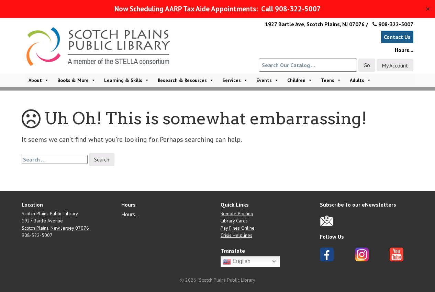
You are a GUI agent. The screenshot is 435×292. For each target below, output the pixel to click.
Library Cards (234, 221)
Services (235, 80)
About (39, 80)
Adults (360, 80)
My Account (395, 65)
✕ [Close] (427, 9)
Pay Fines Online (238, 228)
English (236, 262)
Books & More (76, 80)
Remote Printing (237, 213)
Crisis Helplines (236, 235)
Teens (331, 80)
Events (267, 80)
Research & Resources (186, 80)
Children (299, 80)
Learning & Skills (126, 80)
